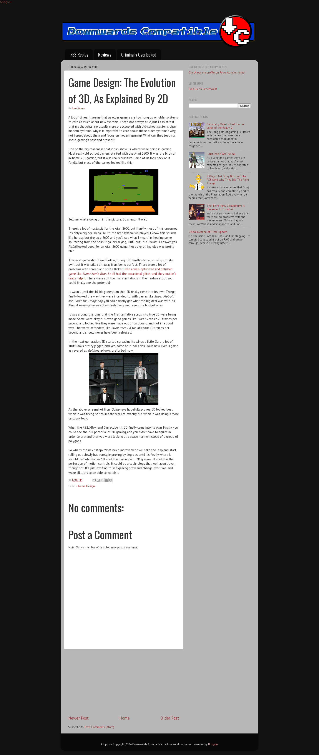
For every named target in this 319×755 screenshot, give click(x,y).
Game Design (86, 486)
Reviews (104, 54)
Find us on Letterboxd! (203, 89)
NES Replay (79, 54)
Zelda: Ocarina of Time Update (208, 232)
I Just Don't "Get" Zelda (221, 154)
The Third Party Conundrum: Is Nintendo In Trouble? (226, 207)
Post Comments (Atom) (99, 727)
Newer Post (78, 718)
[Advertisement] (123, 682)
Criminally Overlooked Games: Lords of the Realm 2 (226, 126)
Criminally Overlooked (138, 54)
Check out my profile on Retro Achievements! (217, 72)
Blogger (213, 744)
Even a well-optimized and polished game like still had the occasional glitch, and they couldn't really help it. (122, 273)
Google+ (6, 2)
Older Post (169, 718)
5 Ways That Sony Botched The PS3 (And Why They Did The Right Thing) (228, 179)
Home (124, 718)
